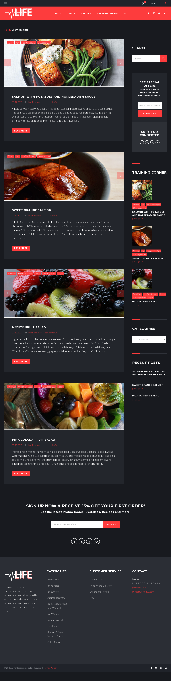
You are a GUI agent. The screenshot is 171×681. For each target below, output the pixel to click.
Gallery (86, 13)
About (59, 13)
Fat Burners (53, 601)
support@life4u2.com (144, 601)
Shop (72, 13)
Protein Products (56, 629)
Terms (46, 677)
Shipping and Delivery (102, 595)
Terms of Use (97, 589)
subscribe (111, 532)
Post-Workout (55, 617)
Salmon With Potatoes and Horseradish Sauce (60, 96)
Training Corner (107, 13)
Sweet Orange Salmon (35, 212)
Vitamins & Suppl (56, 641)
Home (7, 30)
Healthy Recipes (28, 43)
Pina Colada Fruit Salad (37, 445)
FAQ (92, 607)
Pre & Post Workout (58, 613)
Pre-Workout (54, 623)
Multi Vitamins (55, 651)
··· (125, 13)
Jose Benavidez (35, 102)
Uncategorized (44, 43)
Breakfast (11, 277)
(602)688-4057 (141, 597)
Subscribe (149, 113)
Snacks (37, 277)
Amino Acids (54, 595)
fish (17, 43)
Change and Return (100, 601)
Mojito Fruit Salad (32, 331)
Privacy (53, 677)
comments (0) (51, 102)
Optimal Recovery (57, 607)
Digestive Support (57, 645)
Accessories (53, 589)
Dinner (10, 43)
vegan (60, 277)
